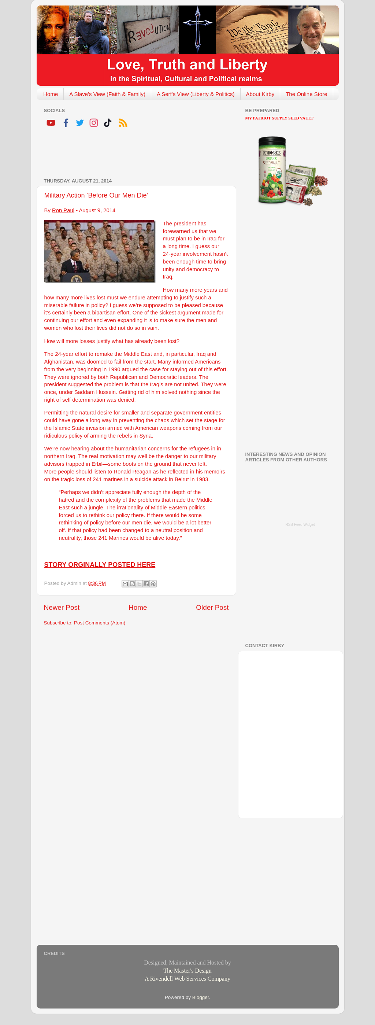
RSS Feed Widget (300, 525)
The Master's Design (187, 970)
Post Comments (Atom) (99, 623)
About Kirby (260, 94)
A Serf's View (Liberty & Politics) (196, 94)
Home (50, 94)
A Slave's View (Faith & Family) (107, 94)
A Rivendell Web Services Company (187, 979)
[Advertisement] (129, 154)
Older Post (212, 607)
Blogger (200, 997)
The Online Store (306, 94)
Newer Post (62, 607)
